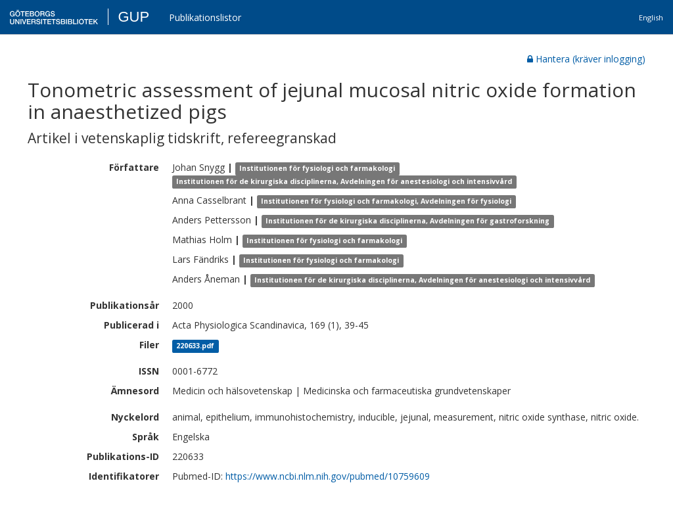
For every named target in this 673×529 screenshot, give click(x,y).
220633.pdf (195, 345)
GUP (133, 17)
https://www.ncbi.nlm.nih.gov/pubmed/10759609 (327, 476)
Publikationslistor (205, 17)
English (651, 17)
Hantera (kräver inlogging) (586, 59)
